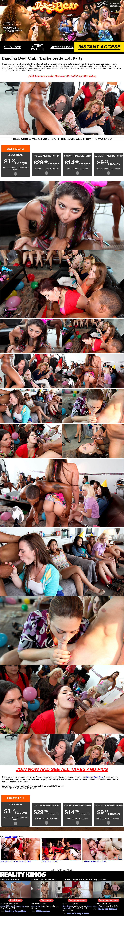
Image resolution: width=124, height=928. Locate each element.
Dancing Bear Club (94, 777)
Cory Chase (67, 906)
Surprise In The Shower (43, 879)
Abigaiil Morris (6, 906)
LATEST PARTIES (37, 47)
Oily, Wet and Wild (9, 879)
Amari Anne (98, 906)
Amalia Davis (37, 906)
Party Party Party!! (49, 861)
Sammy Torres (20, 906)
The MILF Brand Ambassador (77, 879)
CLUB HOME (12, 47)
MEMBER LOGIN (61, 47)
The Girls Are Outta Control (94, 861)
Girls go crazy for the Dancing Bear (16, 861)
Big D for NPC (100, 879)
